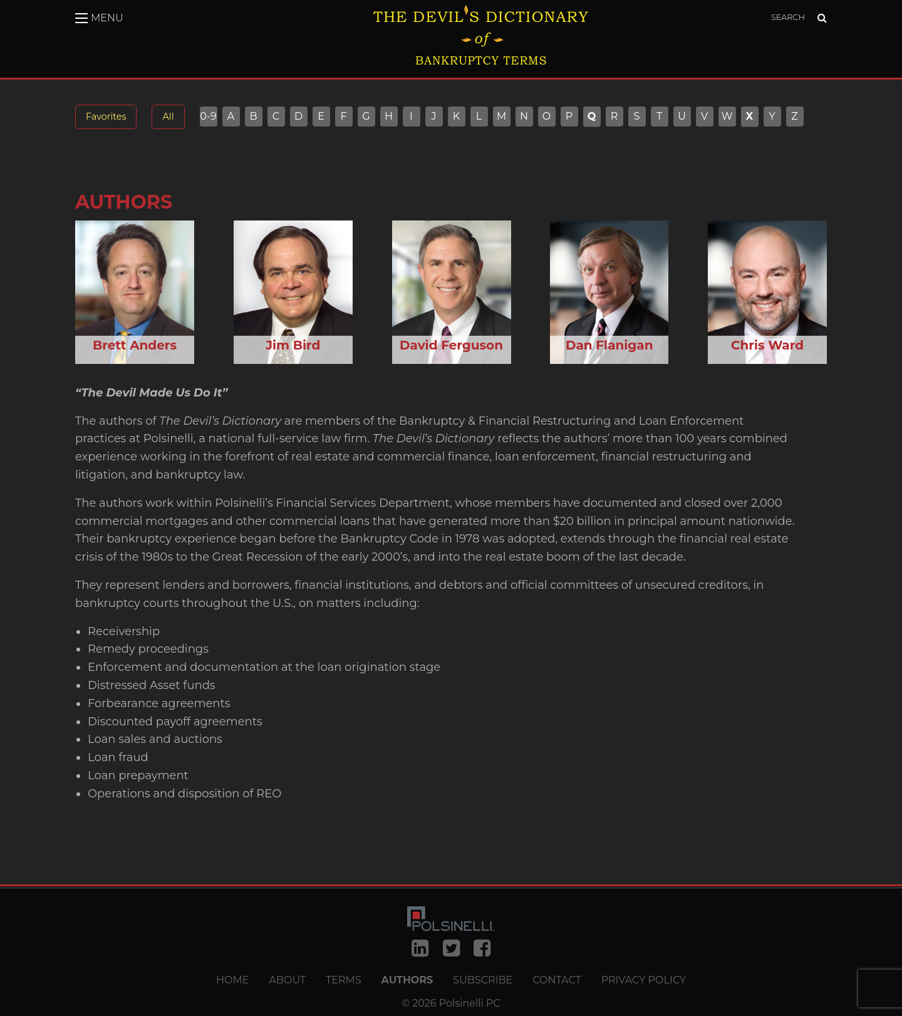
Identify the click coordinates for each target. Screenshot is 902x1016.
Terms (343, 980)
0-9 (208, 116)
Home (232, 980)
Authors (407, 980)
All (168, 116)
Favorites (106, 116)
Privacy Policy (643, 980)
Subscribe (482, 980)
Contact (556, 980)
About (287, 980)
